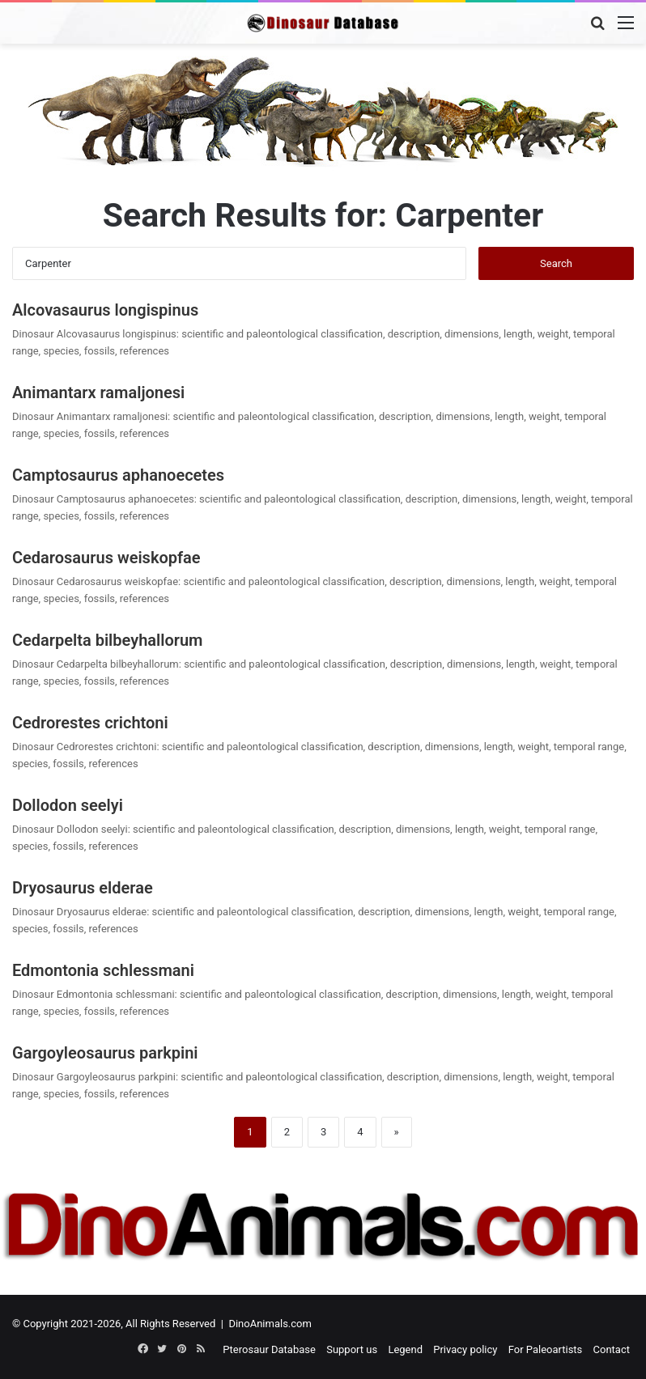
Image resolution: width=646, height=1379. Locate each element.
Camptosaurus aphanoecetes (118, 475)
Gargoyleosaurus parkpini (105, 1053)
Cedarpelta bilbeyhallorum (107, 640)
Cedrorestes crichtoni (90, 722)
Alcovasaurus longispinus (105, 310)
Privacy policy (465, 1349)
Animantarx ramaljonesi (98, 392)
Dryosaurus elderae (82, 887)
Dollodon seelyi (67, 805)
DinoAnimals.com (270, 1323)
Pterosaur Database (269, 1349)
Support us (351, 1349)
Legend (405, 1349)
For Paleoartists (545, 1349)
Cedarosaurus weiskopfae (106, 557)
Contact (611, 1349)
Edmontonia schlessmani (103, 970)
